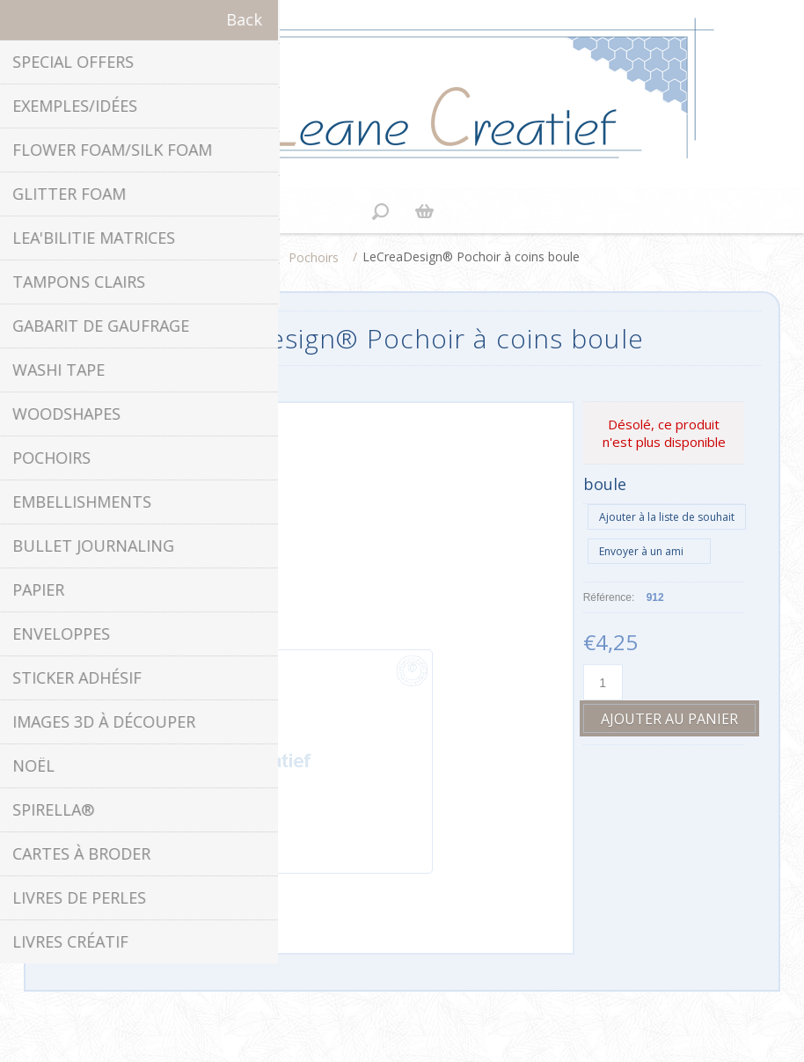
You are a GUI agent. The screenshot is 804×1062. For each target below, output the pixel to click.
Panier (424, 211)
